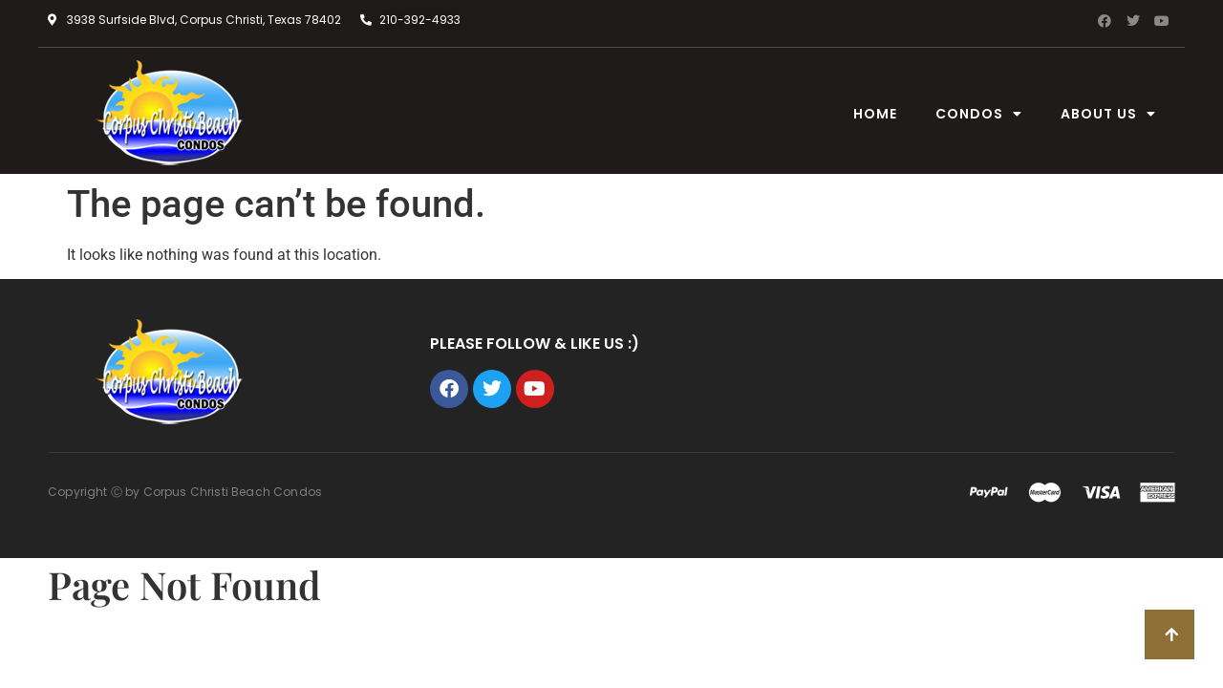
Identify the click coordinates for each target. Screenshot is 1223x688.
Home (875, 113)
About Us (1108, 113)
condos (978, 113)
